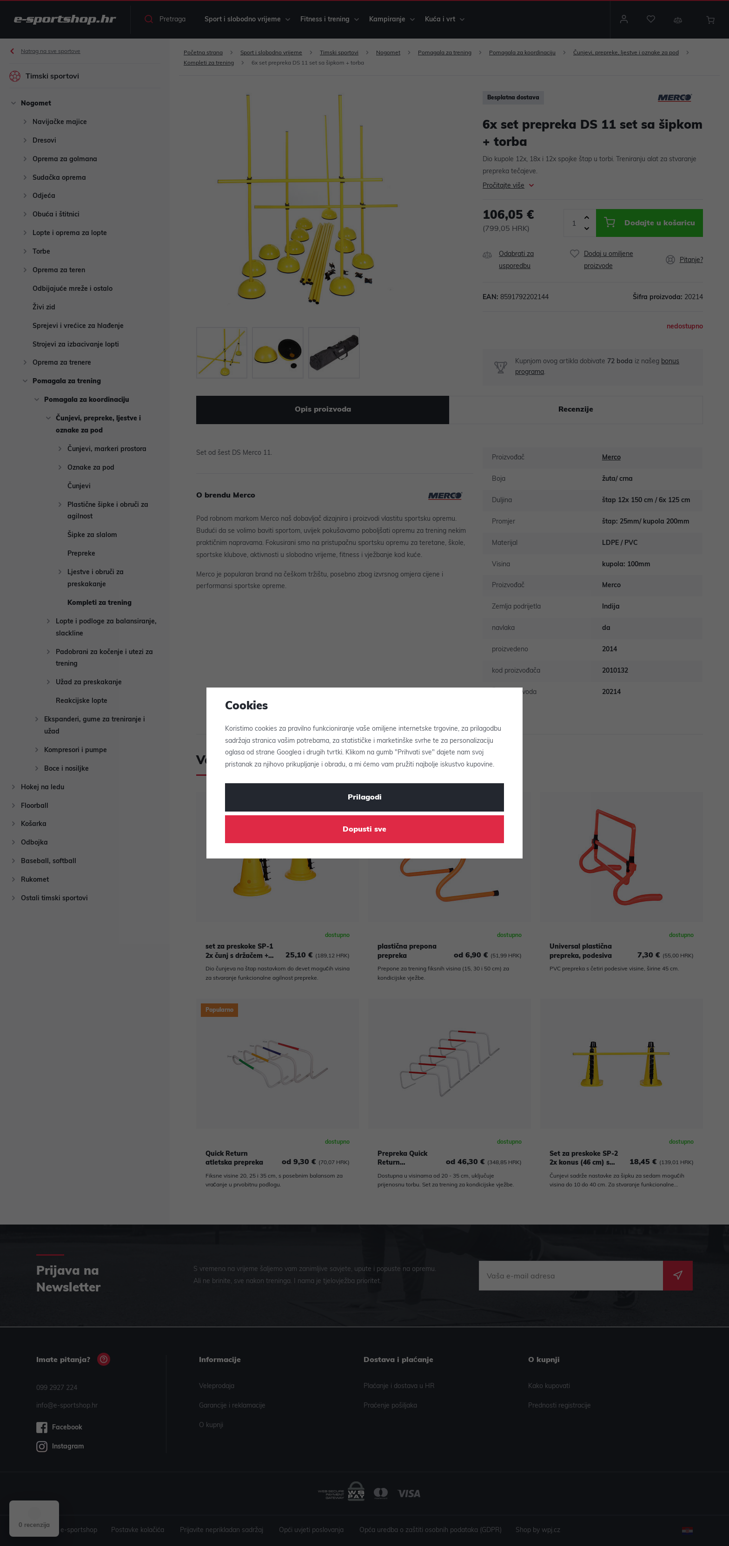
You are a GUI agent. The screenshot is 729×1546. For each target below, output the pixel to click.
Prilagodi (365, 797)
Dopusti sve (364, 829)
